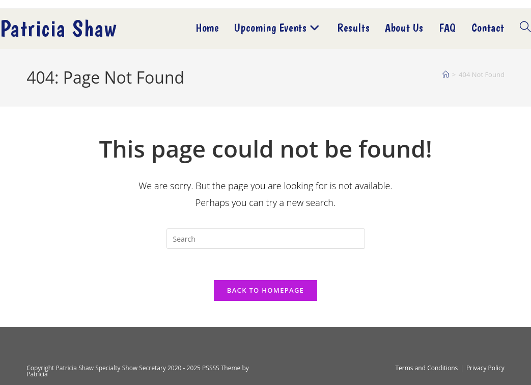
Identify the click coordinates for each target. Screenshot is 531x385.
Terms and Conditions (427, 368)
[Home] (445, 74)
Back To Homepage (265, 290)
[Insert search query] (265, 238)
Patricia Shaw (58, 28)
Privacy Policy (485, 368)
